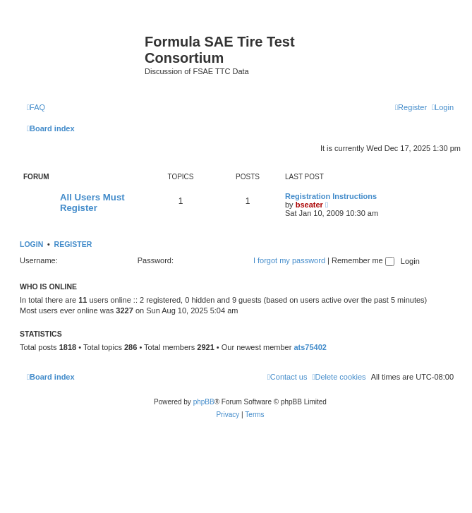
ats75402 (310, 347)
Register (73, 244)
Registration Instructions (331, 196)
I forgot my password (289, 260)
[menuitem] (36, 107)
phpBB (203, 402)
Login (31, 244)
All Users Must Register (92, 202)
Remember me (363, 260)
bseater (309, 204)
